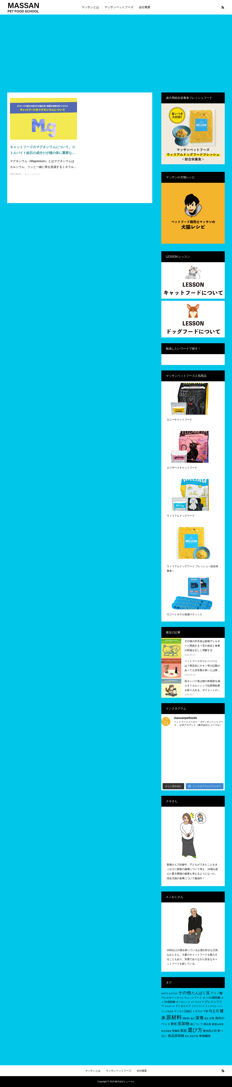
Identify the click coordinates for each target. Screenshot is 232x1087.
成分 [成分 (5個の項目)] (192, 1018)
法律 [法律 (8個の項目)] (211, 1018)
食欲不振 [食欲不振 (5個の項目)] (194, 1036)
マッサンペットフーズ (118, 7)
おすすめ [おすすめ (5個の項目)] (173, 993)
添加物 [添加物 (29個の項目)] (183, 1023)
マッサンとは (90, 7)
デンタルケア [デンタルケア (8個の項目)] (183, 1006)
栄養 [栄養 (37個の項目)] (199, 1017)
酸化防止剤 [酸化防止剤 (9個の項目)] (210, 1030)
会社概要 (144, 7)
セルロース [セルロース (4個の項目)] (170, 1006)
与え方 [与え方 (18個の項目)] (214, 1011)
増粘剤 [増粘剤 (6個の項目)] (186, 1018)
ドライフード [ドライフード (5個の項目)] (198, 1006)
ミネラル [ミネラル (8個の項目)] (197, 1011)
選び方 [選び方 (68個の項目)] (195, 1030)
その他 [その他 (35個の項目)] (184, 992)
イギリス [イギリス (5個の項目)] (179, 998)
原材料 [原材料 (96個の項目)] (174, 1017)
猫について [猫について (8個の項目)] (196, 1024)
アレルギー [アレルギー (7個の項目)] (167, 997)
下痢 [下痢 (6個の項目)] (205, 1011)
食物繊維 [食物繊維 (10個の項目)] (205, 1035)
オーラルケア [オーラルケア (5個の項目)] (197, 1002)
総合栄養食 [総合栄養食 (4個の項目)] (166, 1031)
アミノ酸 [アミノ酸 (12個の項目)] (216, 993)
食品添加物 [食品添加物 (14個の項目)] (176, 1036)
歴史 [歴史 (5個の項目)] (206, 1018)
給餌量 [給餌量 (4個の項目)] (220, 1024)
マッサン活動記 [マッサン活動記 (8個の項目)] (183, 1011)
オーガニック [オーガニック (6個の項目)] (183, 1002)
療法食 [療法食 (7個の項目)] (207, 1024)
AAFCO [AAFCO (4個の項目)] (164, 993)
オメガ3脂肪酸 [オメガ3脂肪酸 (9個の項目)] (211, 997)
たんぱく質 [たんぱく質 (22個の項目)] (201, 993)
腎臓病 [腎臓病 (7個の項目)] (176, 1031)
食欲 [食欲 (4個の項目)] (187, 1036)
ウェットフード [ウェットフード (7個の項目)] (193, 997)
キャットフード (32, 174)
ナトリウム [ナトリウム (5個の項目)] (210, 1006)
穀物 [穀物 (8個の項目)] (214, 1024)
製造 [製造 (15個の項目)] (183, 1030)
